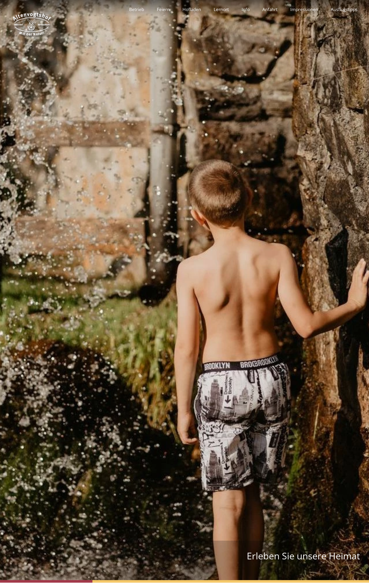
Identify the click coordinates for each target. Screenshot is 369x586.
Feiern (163, 9)
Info (246, 9)
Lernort (221, 9)
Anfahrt (270, 9)
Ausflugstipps (344, 9)
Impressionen (304, 9)
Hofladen (191, 9)
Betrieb (136, 9)
